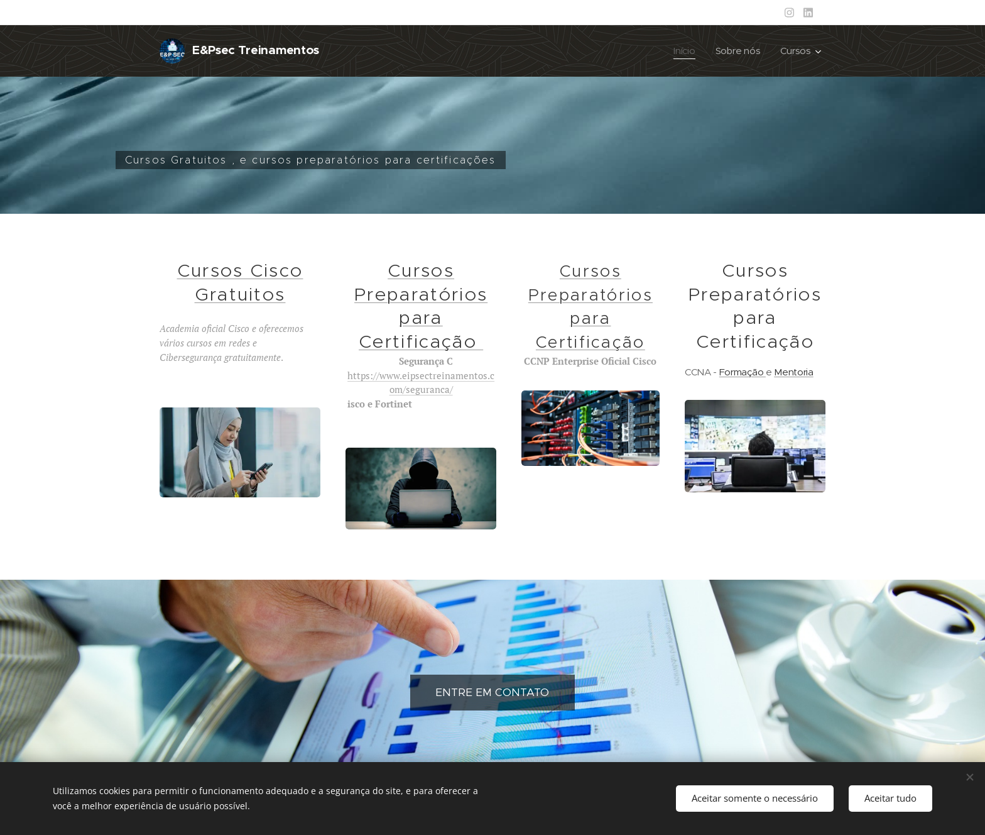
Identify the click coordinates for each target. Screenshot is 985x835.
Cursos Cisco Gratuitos (240, 282)
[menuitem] (685, 51)
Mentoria (793, 372)
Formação (742, 372)
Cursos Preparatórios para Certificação (420, 306)
